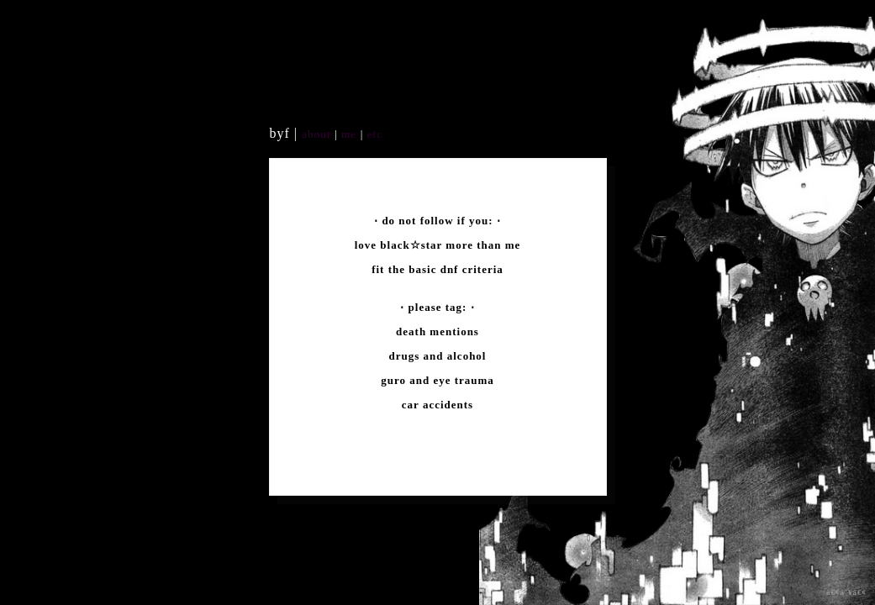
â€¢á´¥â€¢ (846, 592)
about (316, 134)
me (351, 134)
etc (372, 134)
